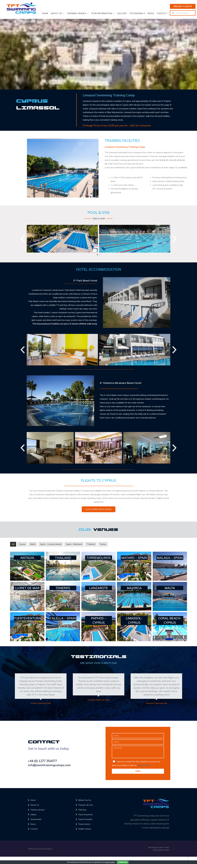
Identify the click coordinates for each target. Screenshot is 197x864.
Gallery (122, 13)
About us (57, 13)
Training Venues (77, 13)
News (151, 13)
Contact (162, 13)
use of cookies (110, 862)
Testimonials (137, 13)
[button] (182, 6)
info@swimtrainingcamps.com (49, 765)
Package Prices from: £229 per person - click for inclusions (117, 125)
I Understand (122, 862)
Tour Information (103, 13)
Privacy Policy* (144, 765)
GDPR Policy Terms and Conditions (40, 848)
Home (45, 13)
